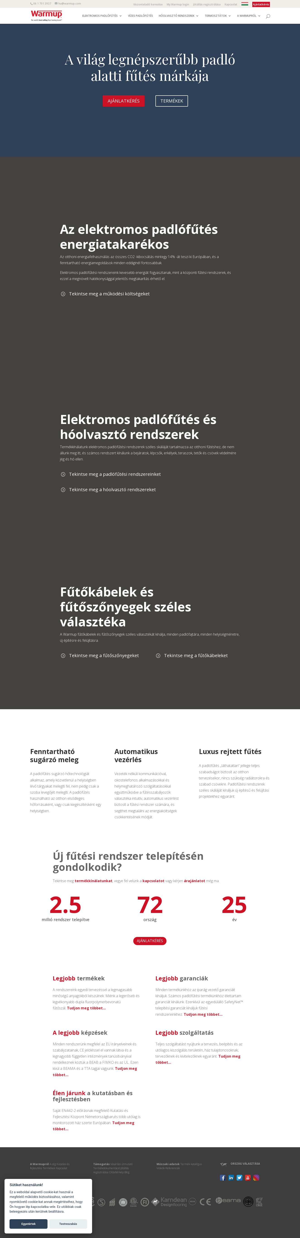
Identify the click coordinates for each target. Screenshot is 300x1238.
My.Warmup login (178, 4)
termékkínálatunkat (93, 880)
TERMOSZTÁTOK (216, 16)
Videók (161, 1168)
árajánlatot (194, 880)
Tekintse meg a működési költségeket (109, 294)
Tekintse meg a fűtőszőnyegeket (104, 655)
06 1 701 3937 (42, 3)
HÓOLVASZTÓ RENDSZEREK (176, 16)
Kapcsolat (231, 4)
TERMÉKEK (171, 101)
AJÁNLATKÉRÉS (124, 101)
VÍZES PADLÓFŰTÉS (140, 16)
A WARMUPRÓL (246, 16)
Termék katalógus (191, 1164)
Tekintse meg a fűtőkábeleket (196, 655)
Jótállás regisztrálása (207, 4)
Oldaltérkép (116, 1172)
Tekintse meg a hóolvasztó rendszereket (112, 489)
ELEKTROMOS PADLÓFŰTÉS (100, 16)
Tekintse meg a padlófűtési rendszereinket (115, 474)
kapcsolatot (153, 880)
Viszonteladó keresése (148, 4)
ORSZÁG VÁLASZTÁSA (245, 1164)
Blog (126, 1172)
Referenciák (172, 1168)
